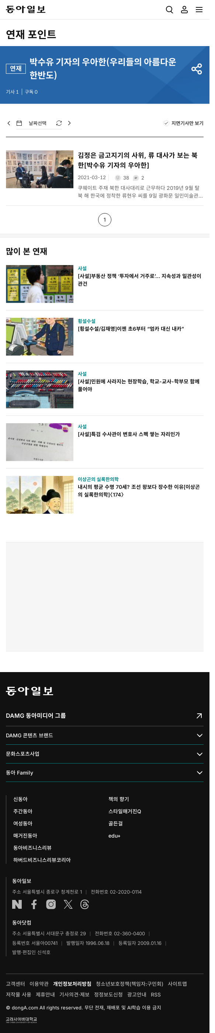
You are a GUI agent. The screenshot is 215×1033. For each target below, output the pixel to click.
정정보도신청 (108, 994)
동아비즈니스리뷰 (32, 848)
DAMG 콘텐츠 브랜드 (105, 736)
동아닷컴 (21, 922)
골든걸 (115, 823)
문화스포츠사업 (105, 754)
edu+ (114, 835)
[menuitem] (169, 9)
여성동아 (22, 823)
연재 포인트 (31, 34)
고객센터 (15, 984)
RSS (156, 994)
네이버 (17, 904)
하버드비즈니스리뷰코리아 (42, 860)
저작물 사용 (18, 994)
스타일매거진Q (124, 811)
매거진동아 (25, 835)
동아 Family (105, 772)
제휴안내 (45, 994)
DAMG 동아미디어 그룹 (105, 715)
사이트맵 (177, 984)
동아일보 (25, 9)
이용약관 (39, 984)
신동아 (20, 799)
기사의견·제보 (74, 994)
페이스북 (34, 904)
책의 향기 (118, 799)
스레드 (85, 904)
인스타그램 (51, 904)
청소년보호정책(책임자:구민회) (129, 984)
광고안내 (136, 994)
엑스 (68, 904)
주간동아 (22, 811)
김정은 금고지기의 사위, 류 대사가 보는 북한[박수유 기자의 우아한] (138, 160)
